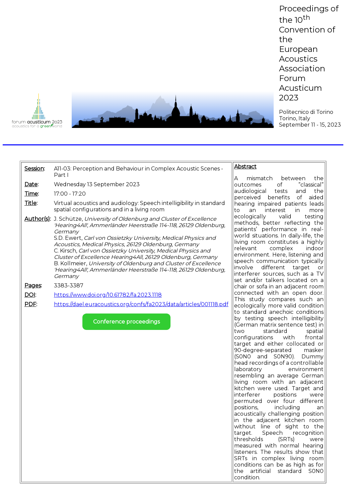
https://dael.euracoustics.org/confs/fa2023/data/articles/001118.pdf (141, 304)
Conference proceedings (126, 322)
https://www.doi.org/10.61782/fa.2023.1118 (108, 295)
